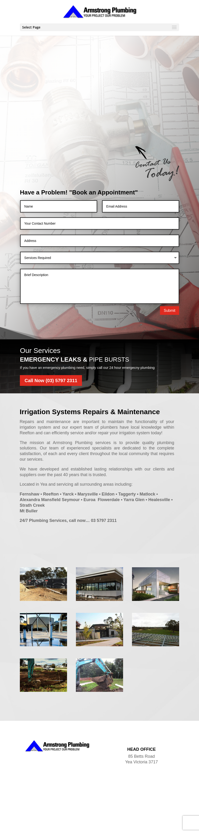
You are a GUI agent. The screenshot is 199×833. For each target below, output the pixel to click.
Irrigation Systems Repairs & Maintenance (90, 412)
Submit (169, 310)
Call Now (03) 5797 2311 (51, 380)
